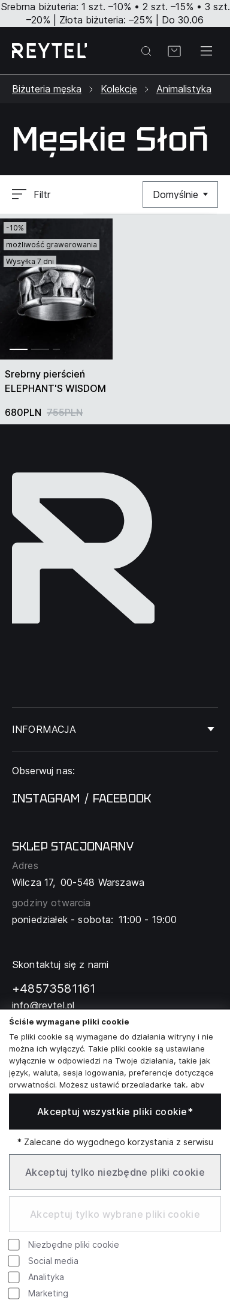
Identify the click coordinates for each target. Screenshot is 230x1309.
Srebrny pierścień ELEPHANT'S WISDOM (55, 381)
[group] (56, 289)
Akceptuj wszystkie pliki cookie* (115, 1112)
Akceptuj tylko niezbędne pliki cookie (115, 1172)
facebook (122, 798)
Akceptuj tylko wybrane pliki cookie (115, 1214)
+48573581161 (53, 988)
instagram (46, 798)
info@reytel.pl (43, 1005)
